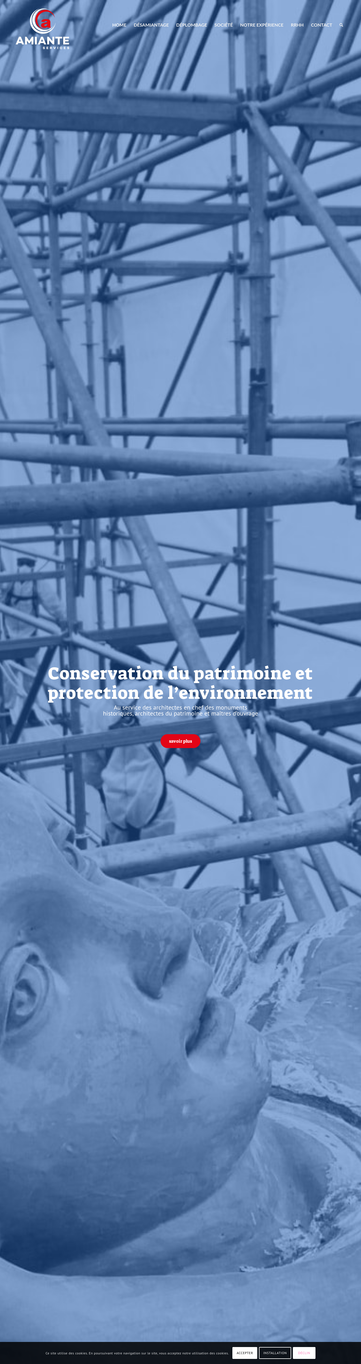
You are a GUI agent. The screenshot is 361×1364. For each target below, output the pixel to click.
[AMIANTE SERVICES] (42, 24)
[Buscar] (341, 24)
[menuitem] (119, 24)
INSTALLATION (275, 1353)
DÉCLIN (304, 1353)
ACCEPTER (245, 1353)
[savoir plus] (180, 741)
